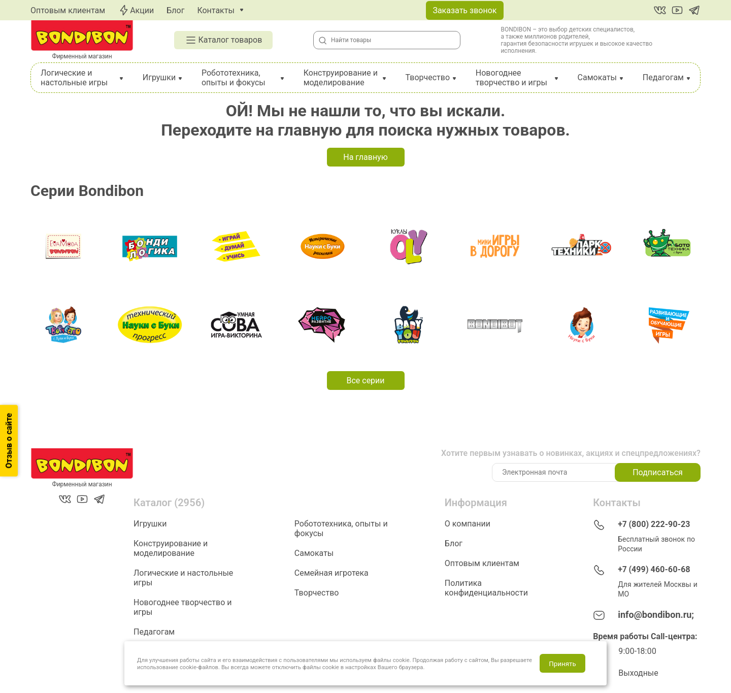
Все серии (365, 380)
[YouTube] (677, 10)
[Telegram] (694, 10)
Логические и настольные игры (74, 77)
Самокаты (597, 77)
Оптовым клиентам (67, 10)
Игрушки (159, 77)
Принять (562, 663)
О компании (467, 524)
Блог (175, 10)
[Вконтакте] (660, 10)
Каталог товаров (223, 40)
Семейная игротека (331, 573)
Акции (136, 10)
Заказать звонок (464, 10)
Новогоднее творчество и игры (511, 77)
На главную (365, 157)
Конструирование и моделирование (341, 77)
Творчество (427, 77)
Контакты (215, 10)
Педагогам (663, 77)
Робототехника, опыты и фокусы (233, 77)
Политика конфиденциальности (486, 588)
